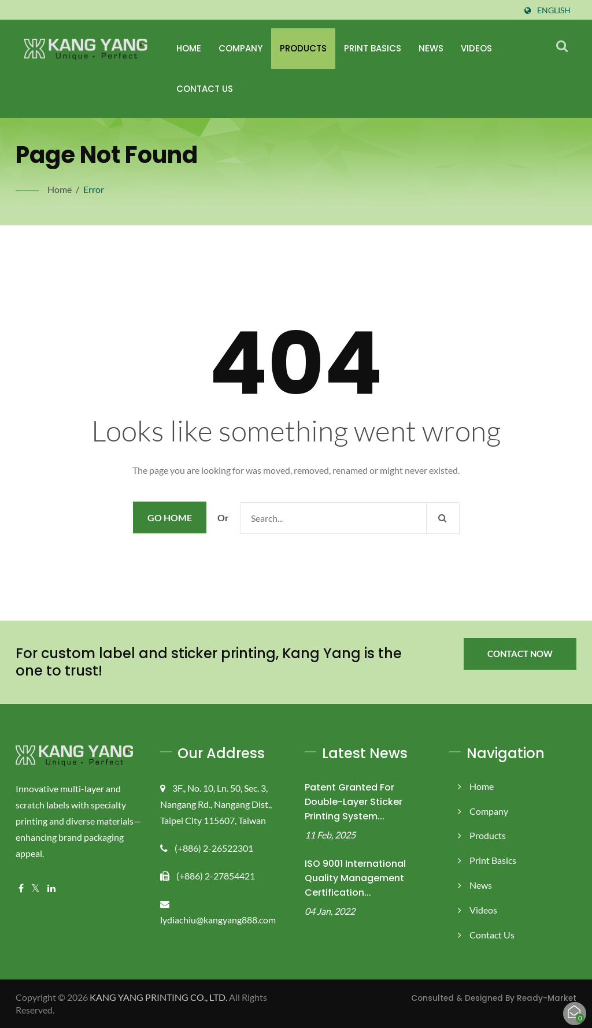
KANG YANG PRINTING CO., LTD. (162, 997)
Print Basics (372, 48)
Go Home (169, 517)
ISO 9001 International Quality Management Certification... (355, 878)
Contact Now (520, 654)
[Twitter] (36, 888)
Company (240, 48)
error (96, 189)
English (553, 10)
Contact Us (204, 89)
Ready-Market (546, 997)
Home (188, 48)
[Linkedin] (53, 888)
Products (303, 48)
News (431, 48)
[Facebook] (21, 888)
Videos (476, 48)
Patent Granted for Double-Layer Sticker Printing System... (353, 802)
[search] (562, 45)
